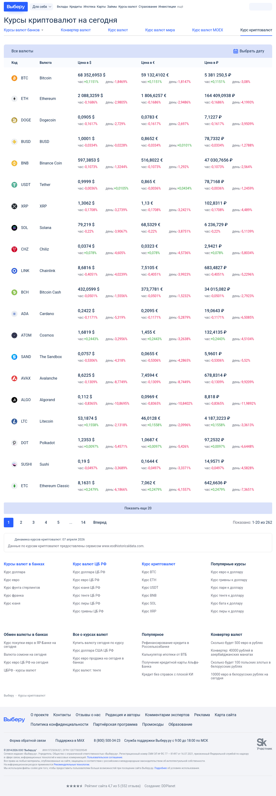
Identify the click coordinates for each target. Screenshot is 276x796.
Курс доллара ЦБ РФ (89, 572)
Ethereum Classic (54, 486)
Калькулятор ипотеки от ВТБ (164, 654)
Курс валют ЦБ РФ (89, 564)
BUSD (44, 141)
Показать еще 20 (138, 508)
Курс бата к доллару (227, 603)
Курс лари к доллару (227, 587)
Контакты (62, 715)
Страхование (148, 6)
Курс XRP (149, 611)
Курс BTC (149, 572)
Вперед (103, 522)
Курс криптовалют (256, 30)
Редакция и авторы (122, 715)
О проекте (40, 715)
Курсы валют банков (21, 30)
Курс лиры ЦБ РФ (86, 603)
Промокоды (153, 724)
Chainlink (47, 270)
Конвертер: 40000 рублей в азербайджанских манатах (232, 652)
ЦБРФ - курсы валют (20, 670)
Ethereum (48, 98)
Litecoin (46, 421)
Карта (220, 715)
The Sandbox (51, 356)
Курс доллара (14, 572)
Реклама (202, 715)
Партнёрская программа (115, 724)
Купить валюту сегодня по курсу (98, 643)
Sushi (44, 464)
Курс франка (14, 595)
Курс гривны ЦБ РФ (88, 611)
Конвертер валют (76, 30)
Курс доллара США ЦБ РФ (93, 650)
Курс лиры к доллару (227, 611)
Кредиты (76, 6)
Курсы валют (127, 6)
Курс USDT (150, 587)
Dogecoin (48, 120)
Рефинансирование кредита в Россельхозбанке (165, 645)
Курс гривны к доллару (229, 580)
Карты (101, 6)
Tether (45, 184)
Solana (45, 227)
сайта (231, 715)
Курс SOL (149, 603)
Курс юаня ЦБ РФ (86, 587)
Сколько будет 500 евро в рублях (237, 643)
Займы (112, 6)
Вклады (62, 6)
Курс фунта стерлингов (22, 587)
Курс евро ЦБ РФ (86, 580)
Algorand (47, 400)
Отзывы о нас (88, 715)
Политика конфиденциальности (59, 724)
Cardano (47, 313)
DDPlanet (168, 786)
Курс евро (11, 580)
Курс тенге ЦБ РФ (86, 595)
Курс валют (118, 30)
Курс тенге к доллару (227, 595)
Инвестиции (167, 6)
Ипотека (89, 6)
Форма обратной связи (25, 740)
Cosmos (47, 335)
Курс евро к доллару (227, 572)
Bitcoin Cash (50, 292)
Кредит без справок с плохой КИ (167, 674)
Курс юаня (12, 603)
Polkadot (47, 443)
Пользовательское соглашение (104, 757)
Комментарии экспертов (167, 715)
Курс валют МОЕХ (207, 30)
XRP (43, 206)
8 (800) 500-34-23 (104, 740)
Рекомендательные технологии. (72, 764)
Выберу (9, 695)
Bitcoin (45, 78)
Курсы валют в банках (24, 564)
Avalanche (48, 378)
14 (83, 522)
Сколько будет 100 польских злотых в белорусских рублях (241, 664)
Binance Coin (51, 163)
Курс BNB (149, 595)
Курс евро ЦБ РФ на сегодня (26, 662)
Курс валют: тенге (87, 670)
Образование (180, 724)
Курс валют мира (160, 30)
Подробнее (161, 768)
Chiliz (44, 249)
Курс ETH (149, 580)
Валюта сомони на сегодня (25, 654)
